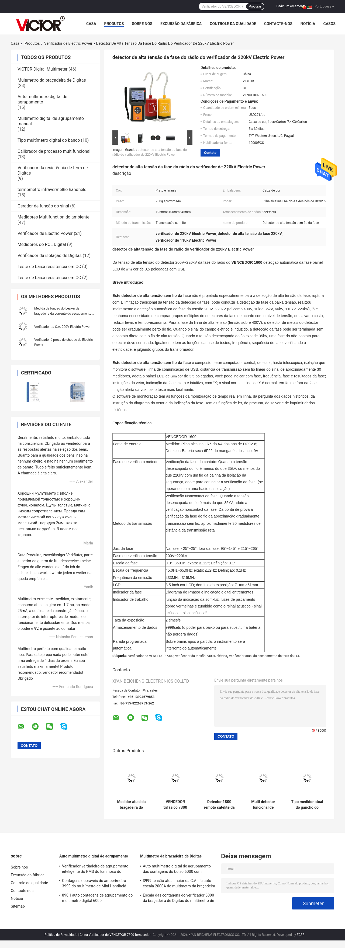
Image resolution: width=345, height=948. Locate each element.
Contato (210, 153)
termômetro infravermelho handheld (52, 189)
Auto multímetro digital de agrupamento (42, 99)
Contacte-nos (278, 24)
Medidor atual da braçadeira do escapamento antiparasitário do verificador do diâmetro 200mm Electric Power (131, 805)
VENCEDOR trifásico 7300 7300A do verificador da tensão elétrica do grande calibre (175, 805)
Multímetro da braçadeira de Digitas (52, 80)
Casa (91, 24)
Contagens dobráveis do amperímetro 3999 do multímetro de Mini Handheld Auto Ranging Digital (94, 884)
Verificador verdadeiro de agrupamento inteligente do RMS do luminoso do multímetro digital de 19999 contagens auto (95, 869)
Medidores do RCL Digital (42, 244)
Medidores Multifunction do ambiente (53, 217)
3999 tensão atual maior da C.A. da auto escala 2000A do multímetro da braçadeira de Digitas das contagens (179, 884)
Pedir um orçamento (291, 6)
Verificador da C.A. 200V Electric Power (62, 327)
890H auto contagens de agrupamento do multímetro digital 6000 (97, 898)
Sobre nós (142, 24)
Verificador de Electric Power (68, 43)
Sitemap (18, 906)
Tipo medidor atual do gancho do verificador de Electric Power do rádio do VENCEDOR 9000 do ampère (307, 805)
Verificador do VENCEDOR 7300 (151, 656)
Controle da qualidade (233, 24)
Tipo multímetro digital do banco (49, 140)
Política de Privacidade (60, 935)
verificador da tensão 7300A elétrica (201, 656)
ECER (301, 935)
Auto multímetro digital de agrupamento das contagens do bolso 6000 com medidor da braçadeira (177, 869)
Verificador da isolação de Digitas (50, 255)
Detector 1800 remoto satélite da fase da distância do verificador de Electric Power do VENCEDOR (219, 805)
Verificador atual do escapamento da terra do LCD (264, 656)
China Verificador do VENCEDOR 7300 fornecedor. (116, 935)
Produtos (114, 24)
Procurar (255, 6)
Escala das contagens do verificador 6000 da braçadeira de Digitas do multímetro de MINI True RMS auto (178, 898)
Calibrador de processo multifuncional (54, 151)
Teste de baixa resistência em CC (49, 266)
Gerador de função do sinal (43, 206)
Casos (329, 24)
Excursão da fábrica (181, 24)
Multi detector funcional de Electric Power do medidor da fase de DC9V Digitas (263, 805)
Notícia (308, 24)
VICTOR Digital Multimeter (42, 69)
